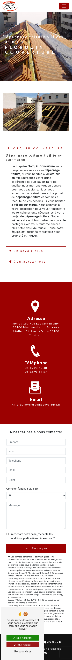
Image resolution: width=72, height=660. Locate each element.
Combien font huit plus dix (22, 488)
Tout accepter (22, 637)
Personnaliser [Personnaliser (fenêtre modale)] (22, 651)
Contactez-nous (26, 261)
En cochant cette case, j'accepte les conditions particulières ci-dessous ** (32, 536)
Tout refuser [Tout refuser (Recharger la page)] (22, 644)
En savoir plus (25, 251)
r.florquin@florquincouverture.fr (36, 398)
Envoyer (40, 548)
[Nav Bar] (64, 6)
